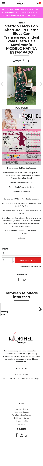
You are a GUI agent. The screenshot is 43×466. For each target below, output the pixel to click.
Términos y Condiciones (21, 433)
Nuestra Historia (21, 427)
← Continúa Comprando (28, 266)
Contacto (21, 442)
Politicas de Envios (21, 436)
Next (39, 318)
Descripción (21, 108)
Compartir (21, 274)
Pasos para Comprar (22, 430)
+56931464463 (21, 393)
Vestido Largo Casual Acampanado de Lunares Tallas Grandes (11, 330)
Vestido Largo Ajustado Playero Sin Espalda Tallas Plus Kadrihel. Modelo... (32, 330)
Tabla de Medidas (21, 439)
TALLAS (5, 249)
